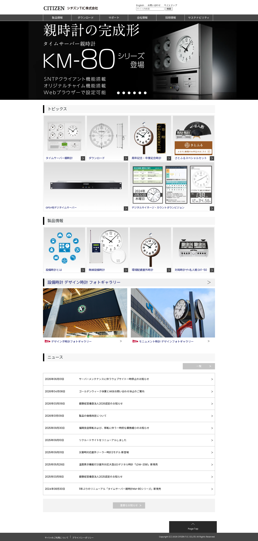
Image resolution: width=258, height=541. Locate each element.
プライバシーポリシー (83, 536)
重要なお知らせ (129, 505)
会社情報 (142, 18)
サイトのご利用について (56, 536)
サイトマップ (170, 5)
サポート (114, 18)
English (140, 5)
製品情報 (57, 18)
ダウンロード (86, 18)
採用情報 (170, 18)
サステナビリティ (198, 18)
